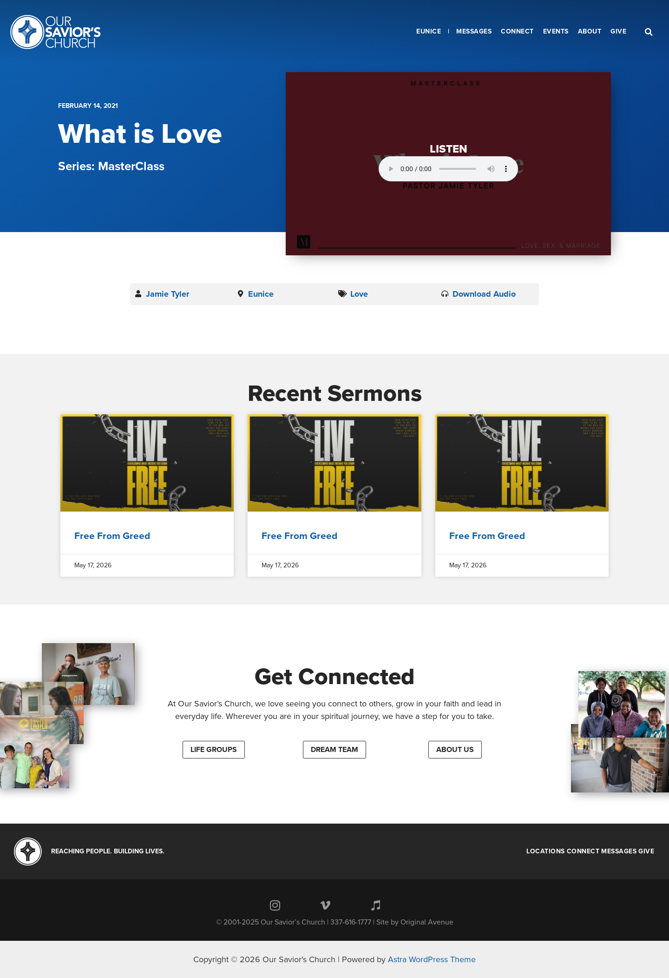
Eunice (261, 294)
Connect (583, 851)
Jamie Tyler (167, 294)
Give (646, 851)
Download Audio (484, 294)
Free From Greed (112, 536)
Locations (545, 851)
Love (359, 294)
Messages (618, 851)
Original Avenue (426, 922)
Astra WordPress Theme (432, 959)
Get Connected (335, 677)
